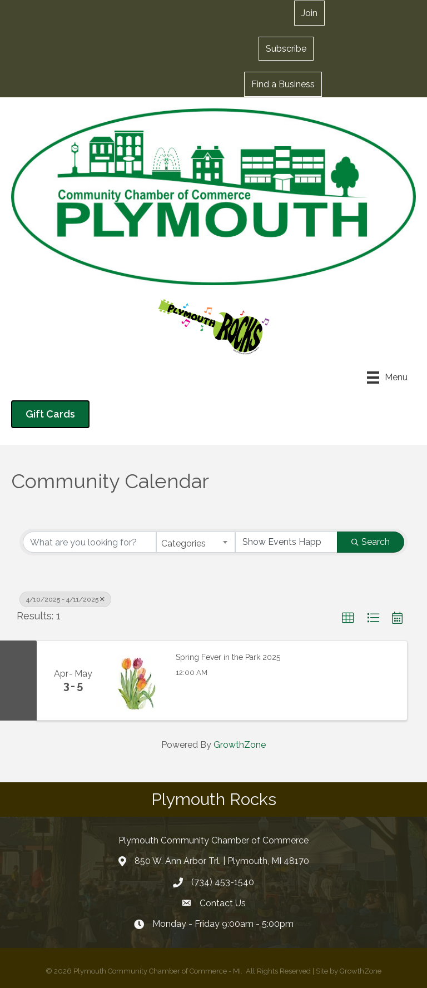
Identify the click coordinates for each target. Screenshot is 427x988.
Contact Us (223, 903)
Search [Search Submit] (370, 542)
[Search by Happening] (286, 542)
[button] (286, 48)
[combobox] (195, 542)
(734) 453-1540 (222, 882)
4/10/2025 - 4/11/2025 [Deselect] (65, 599)
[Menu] (387, 377)
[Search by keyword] (89, 542)
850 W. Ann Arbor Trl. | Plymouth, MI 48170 (222, 861)
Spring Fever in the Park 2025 (228, 657)
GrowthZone (240, 744)
